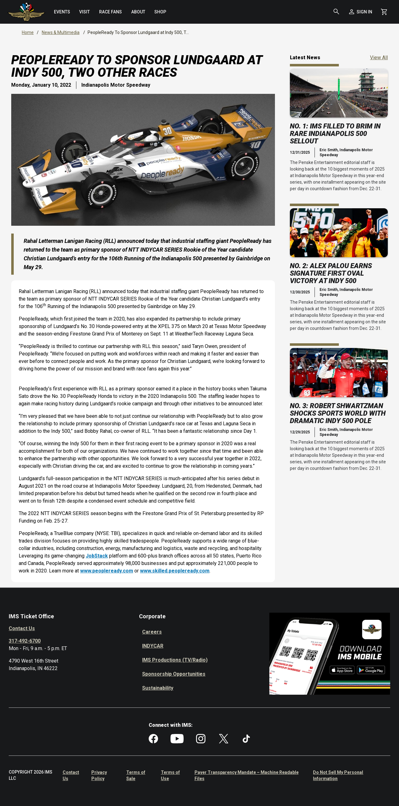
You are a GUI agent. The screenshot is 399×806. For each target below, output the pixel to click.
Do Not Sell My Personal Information (338, 775)
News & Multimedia (60, 32)
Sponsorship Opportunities (173, 674)
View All (379, 57)
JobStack (97, 556)
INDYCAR (152, 646)
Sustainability (157, 688)
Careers (152, 632)
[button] (336, 12)
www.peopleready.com (106, 571)
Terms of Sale (135, 775)
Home (28, 32)
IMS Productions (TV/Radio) (175, 660)
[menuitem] (62, 12)
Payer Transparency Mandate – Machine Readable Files (247, 775)
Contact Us (22, 628)
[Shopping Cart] (384, 12)
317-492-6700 (25, 641)
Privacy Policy (99, 775)
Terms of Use (170, 775)
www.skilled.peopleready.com (174, 571)
